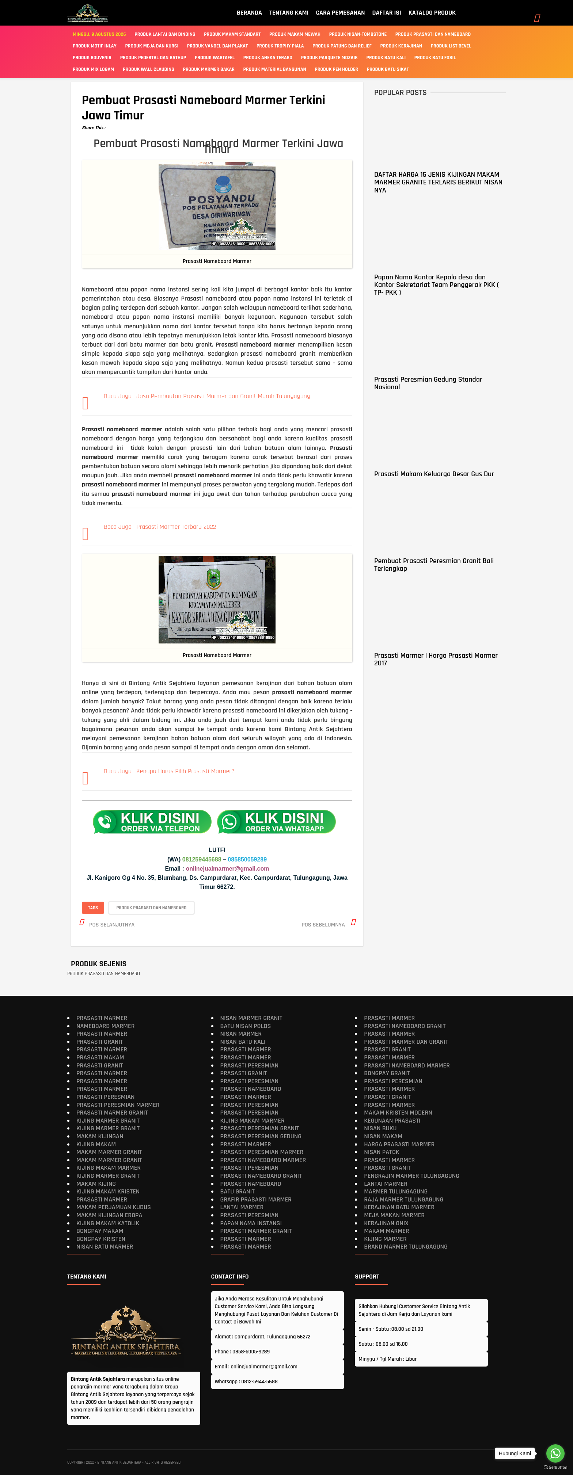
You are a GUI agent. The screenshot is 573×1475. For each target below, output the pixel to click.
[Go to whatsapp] (555, 1453)
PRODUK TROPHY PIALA (280, 46)
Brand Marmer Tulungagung (406, 1246)
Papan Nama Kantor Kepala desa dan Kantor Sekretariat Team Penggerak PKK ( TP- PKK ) (436, 285)
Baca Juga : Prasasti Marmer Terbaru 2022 (160, 527)
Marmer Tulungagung (396, 1191)
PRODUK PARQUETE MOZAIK (329, 57)
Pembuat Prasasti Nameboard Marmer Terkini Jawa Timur (203, 108)
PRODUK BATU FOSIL (435, 57)
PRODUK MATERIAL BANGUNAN (274, 69)
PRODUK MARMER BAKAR (209, 69)
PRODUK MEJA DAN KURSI (151, 46)
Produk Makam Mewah (294, 34)
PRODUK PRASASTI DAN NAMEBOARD (152, 907)
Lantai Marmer (242, 1207)
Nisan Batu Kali (243, 1041)
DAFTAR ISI (386, 12)
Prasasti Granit (99, 1041)
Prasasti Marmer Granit (112, 1112)
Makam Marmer (386, 1231)
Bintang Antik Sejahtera (119, 1462)
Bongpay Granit (387, 1073)
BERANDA (249, 12)
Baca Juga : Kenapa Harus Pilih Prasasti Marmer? (169, 771)
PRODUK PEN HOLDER (336, 69)
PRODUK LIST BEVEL (451, 46)
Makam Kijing (96, 1183)
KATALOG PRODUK (432, 12)
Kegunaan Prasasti (392, 1120)
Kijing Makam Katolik (107, 1223)
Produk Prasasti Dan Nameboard (433, 34)
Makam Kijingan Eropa (109, 1215)
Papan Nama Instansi (251, 1223)
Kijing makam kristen (108, 1191)
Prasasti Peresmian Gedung (261, 1136)
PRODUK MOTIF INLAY (95, 46)
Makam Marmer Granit (109, 1152)
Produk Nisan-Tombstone (358, 34)
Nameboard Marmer (105, 1025)
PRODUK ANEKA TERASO (267, 57)
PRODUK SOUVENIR (92, 57)
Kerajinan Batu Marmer (399, 1207)
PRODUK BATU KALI (386, 57)
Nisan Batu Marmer (104, 1246)
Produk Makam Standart (232, 34)
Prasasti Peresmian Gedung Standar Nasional (428, 383)
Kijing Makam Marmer (108, 1167)
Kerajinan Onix (386, 1223)
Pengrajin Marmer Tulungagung (411, 1175)
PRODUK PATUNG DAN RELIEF (342, 46)
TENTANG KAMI (288, 12)
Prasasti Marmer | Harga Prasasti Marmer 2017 (436, 659)
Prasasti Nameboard (250, 1089)
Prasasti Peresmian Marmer (118, 1104)
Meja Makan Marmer (394, 1215)
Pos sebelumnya (323, 924)
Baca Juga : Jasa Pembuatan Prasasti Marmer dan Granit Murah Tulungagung (207, 396)
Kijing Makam (96, 1144)
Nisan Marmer (241, 1033)
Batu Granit (237, 1191)
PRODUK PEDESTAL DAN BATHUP (153, 57)
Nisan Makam (383, 1136)
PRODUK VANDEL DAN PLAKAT (217, 46)
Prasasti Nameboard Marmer (263, 1159)
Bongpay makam (99, 1231)
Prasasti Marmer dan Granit (406, 1041)
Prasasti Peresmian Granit (259, 1128)
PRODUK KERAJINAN (401, 46)
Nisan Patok (381, 1152)
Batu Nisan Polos (245, 1025)
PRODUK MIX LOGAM (93, 69)
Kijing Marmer (385, 1238)
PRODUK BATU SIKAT (388, 69)
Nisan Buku (380, 1128)
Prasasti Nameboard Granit (261, 1175)
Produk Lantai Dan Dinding (164, 34)
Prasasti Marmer (101, 1018)
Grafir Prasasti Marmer (256, 1199)
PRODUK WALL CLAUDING (148, 69)
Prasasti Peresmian (105, 1097)
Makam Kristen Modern (398, 1112)
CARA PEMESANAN (340, 12)
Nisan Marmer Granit (251, 1018)
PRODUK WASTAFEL (215, 57)
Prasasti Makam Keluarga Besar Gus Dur (434, 474)
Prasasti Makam (100, 1057)
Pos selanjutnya (111, 924)
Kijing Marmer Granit (108, 1120)
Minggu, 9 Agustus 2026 (99, 34)
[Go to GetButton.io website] (555, 1467)
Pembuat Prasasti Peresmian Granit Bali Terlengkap (434, 564)
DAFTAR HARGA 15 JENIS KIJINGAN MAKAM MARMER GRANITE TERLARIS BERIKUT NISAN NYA (438, 182)
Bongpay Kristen (100, 1238)
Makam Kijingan (99, 1136)
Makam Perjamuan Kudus (113, 1207)
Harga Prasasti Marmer (399, 1144)
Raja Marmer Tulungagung (403, 1199)
